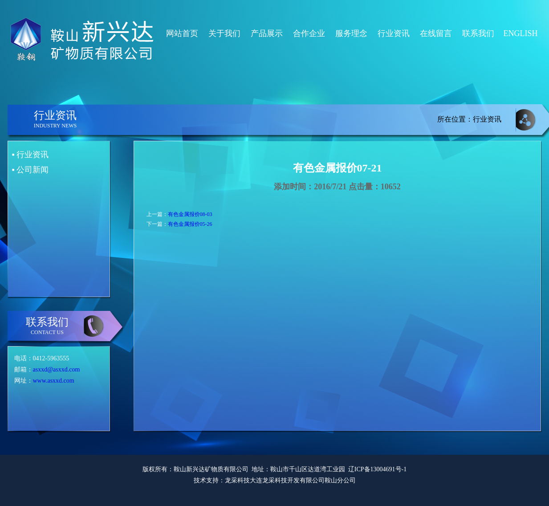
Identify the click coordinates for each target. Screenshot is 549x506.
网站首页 (182, 33)
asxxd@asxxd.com (56, 369)
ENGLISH (521, 33)
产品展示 (267, 33)
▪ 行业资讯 (30, 154)
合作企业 (309, 33)
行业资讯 (394, 33)
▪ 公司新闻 (30, 169)
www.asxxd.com (53, 380)
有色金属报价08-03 (190, 214)
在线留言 (436, 33)
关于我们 (224, 33)
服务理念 (351, 33)
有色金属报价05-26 (190, 224)
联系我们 (478, 33)
